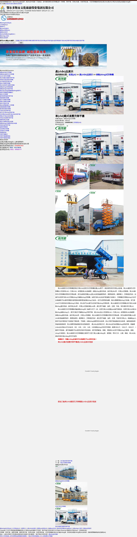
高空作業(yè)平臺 (45, 40)
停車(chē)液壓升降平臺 (6, 118)
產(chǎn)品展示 (4, 28)
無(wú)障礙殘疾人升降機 (7, 105)
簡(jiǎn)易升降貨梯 (55, 40)
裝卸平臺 (81, 40)
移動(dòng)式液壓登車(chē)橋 (8, 123)
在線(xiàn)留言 (9, 3)
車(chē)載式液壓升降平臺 (7, 78)
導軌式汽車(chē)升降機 (6, 116)
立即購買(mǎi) (77, 122)
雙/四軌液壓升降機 (5, 109)
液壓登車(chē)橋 (4, 119)
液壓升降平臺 (36, 40)
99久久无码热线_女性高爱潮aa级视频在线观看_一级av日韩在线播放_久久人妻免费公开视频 (26, 536)
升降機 (17, 40)
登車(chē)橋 (75, 40)
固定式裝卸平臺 (4, 103)
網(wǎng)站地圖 (53, 534)
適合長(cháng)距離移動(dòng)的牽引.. (11, 90)
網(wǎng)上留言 (4, 36)
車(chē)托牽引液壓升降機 (7, 85)
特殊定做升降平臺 (5, 125)
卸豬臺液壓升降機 (5, 107)
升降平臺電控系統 (5, 138)
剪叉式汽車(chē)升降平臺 (7, 112)
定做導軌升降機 (4, 129)
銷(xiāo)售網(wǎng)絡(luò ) (7, 34)
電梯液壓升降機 (4, 98)
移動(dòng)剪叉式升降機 (7, 74)
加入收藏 (2, 3)
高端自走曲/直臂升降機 (6, 79)
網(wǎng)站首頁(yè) (5, 23)
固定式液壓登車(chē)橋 (6, 121)
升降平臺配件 (4, 134)
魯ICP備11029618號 (41, 534)
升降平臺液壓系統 (5, 136)
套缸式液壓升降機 (5, 83)
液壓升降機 (28, 40)
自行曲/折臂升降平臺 (6, 81)
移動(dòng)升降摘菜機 (6, 87)
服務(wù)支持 (4, 32)
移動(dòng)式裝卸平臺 (6, 89)
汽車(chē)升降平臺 (66, 40)
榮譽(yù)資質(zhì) (5, 30)
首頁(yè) (72, 75)
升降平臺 (22, 40)
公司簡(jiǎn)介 (4, 24)
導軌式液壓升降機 (5, 101)
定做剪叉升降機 (4, 130)
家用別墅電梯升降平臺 (6, 96)
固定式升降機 (4, 94)
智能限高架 (3, 132)
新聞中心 (2, 26)
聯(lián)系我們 (18, 3)
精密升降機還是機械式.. (7, 92)
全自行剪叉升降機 (5, 76)
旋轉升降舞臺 (4, 127)
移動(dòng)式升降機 (5, 72)
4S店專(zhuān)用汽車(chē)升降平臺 (10, 114)
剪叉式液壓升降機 (5, 99)
